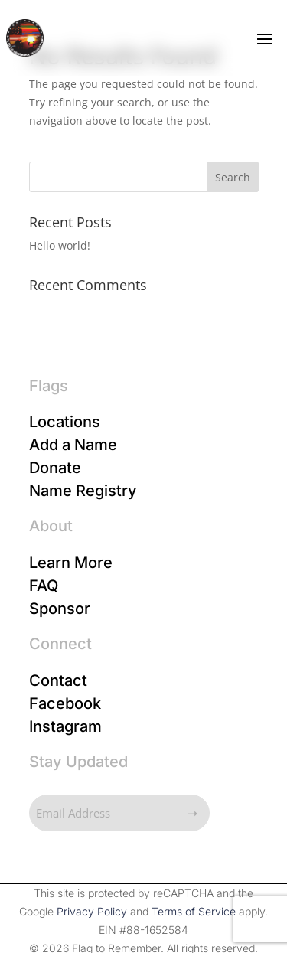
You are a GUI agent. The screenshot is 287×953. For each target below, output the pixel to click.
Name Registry (83, 490)
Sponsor (59, 608)
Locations (64, 422)
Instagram (65, 726)
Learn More (71, 562)
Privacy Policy (92, 911)
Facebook (65, 703)
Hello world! (59, 245)
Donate (55, 468)
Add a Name (73, 445)
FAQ (43, 585)
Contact (58, 680)
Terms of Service (194, 911)
